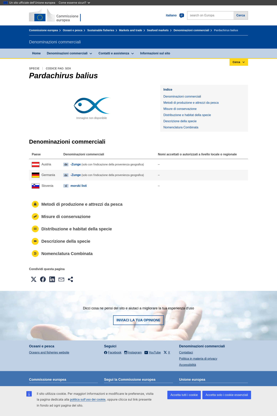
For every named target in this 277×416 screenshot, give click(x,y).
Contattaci (186, 352)
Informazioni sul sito (155, 53)
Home (36, 53)
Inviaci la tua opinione (139, 320)
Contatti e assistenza (113, 53)
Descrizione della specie (180, 121)
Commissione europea (43, 30)
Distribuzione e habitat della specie (187, 115)
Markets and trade (130, 30)
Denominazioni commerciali (191, 30)
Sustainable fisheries (100, 30)
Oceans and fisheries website (49, 352)
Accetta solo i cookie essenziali (226, 395)
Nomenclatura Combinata (180, 127)
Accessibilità (187, 364)
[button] (34, 279)
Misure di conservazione (180, 108)
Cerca (240, 15)
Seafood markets (158, 30)
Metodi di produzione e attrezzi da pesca (191, 102)
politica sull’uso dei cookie (87, 399)
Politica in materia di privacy (198, 358)
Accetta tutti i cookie (184, 395)
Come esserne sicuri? (74, 2)
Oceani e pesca (72, 30)
